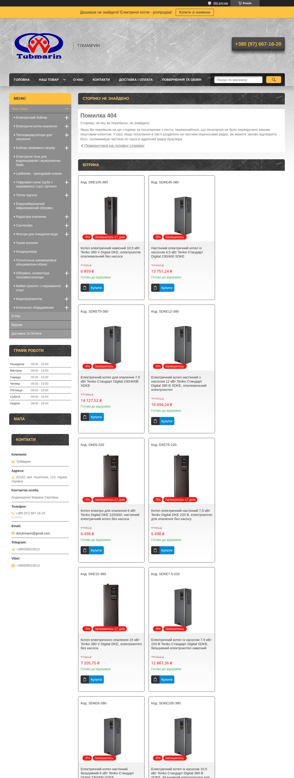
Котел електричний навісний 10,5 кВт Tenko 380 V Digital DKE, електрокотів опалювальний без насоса (111, 252)
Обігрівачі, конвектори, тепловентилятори (33, 275)
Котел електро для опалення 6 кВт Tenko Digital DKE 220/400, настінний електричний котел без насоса (180, 381)
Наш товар (49, 79)
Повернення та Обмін (181, 79)
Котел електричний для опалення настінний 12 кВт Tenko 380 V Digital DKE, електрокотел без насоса (249, 644)
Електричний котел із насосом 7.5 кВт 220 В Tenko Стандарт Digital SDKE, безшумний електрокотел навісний (181, 515)
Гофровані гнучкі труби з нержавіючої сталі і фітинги (36, 184)
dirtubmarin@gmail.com (33, 533)
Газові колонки (27, 243)
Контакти (101, 79)
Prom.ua (168, 769)
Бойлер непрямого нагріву (35, 148)
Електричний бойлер (31, 117)
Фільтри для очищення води (37, 234)
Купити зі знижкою (194, 12)
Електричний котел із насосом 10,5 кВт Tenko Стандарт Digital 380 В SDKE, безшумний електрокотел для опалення (110, 646)
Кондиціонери (26, 251)
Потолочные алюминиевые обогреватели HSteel (36, 262)
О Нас (78, 79)
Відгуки (16, 325)
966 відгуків (220, 3)
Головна (22, 79)
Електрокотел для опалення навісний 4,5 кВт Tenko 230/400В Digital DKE (181, 642)
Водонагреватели (29, 299)
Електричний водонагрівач (101, 740)
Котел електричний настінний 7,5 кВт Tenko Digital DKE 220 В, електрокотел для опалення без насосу (250, 383)
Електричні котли (24, 740)
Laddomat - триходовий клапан (39, 173)
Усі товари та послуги (180, 704)
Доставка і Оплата (136, 79)
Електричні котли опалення (36, 126)
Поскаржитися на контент (136, 773)
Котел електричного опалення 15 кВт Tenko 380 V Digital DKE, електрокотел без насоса (110, 515)
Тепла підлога (26, 195)
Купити (96, 288)
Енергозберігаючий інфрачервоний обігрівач (34, 206)
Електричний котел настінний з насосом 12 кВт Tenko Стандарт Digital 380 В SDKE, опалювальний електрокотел (108, 383)
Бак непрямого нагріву (98, 746)
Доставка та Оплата (26, 333)
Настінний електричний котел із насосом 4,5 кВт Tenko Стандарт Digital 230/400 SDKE (177, 252)
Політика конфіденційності (172, 773)
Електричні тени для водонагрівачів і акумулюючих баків (38, 161)
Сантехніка (24, 225)
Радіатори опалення (31, 216)
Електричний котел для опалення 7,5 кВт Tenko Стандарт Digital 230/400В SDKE (250, 252)
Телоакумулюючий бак (98, 752)
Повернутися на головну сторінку (114, 145)
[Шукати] (273, 79)
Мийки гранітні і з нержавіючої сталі (38, 288)
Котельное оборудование (35, 307)
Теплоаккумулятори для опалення (34, 137)
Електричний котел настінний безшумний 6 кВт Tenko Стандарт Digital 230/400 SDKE (247, 515)
